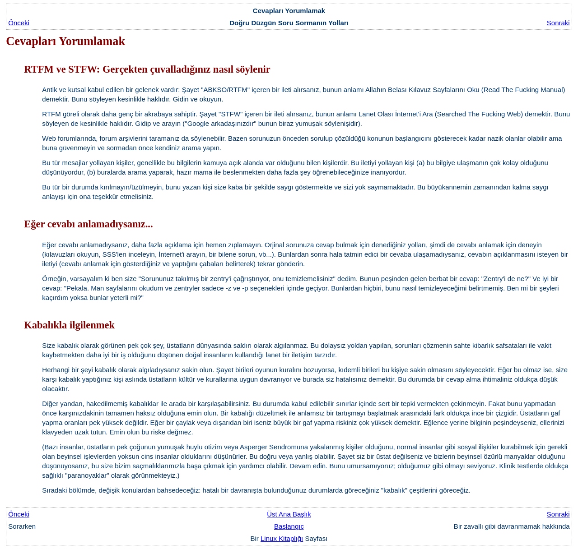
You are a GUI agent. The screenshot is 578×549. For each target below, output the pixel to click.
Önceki (18, 23)
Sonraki (558, 23)
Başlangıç (289, 526)
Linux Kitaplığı (282, 538)
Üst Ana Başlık (289, 514)
